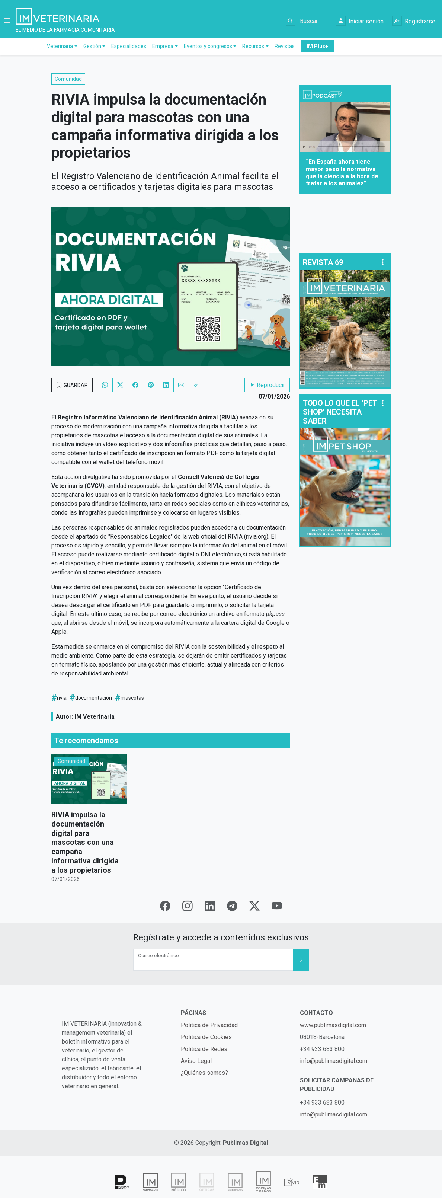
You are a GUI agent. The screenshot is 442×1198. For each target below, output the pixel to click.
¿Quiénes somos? (204, 1072)
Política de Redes (204, 1048)
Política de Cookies (206, 1037)
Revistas (285, 48)
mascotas (132, 700)
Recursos (253, 48)
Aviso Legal (196, 1060)
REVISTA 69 (323, 264)
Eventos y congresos (208, 48)
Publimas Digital (245, 1142)
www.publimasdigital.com (333, 1025)
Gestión (92, 48)
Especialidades (128, 48)
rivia (62, 700)
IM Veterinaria (95, 718)
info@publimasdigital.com (333, 1060)
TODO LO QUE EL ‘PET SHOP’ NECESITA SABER (340, 413)
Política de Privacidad (209, 1025)
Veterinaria (60, 48)
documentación (93, 700)
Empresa (162, 48)
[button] (7, 22)
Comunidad (68, 81)
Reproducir (267, 386)
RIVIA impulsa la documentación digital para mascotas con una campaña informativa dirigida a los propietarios (85, 843)
